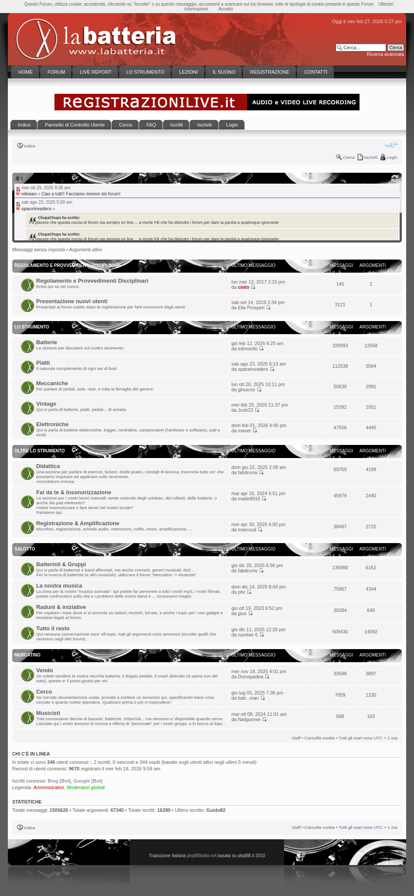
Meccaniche (52, 383)
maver (244, 430)
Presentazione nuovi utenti (72, 301)
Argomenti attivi (85, 249)
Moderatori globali (86, 787)
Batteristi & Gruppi (61, 564)
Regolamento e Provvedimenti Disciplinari (92, 280)
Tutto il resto (53, 628)
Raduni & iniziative (61, 607)
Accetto (225, 9)
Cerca (348, 157)
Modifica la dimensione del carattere (391, 145)
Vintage (46, 403)
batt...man (248, 698)
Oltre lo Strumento (39, 450)
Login (392, 157)
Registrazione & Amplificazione (77, 523)
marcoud (247, 529)
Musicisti (48, 713)
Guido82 (215, 810)
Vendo (44, 670)
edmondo (248, 348)
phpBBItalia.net (202, 855)
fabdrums (248, 472)
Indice (29, 146)
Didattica (48, 466)
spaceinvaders (253, 369)
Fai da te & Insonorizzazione (73, 492)
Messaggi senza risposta (38, 249)
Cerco (44, 691)
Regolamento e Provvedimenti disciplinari (67, 265)
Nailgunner (249, 719)
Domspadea (250, 676)
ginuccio (246, 389)
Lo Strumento (31, 327)
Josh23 (245, 410)
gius (242, 613)
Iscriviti (370, 157)
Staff (296, 737)
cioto (243, 287)
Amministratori (49, 787)
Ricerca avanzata (385, 54)
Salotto (24, 549)
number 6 (248, 634)
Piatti (43, 362)
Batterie (46, 342)
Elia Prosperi (251, 307)
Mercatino (27, 655)
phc (241, 592)
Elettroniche (52, 424)
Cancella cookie (320, 737)
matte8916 (249, 498)
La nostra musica (59, 585)
